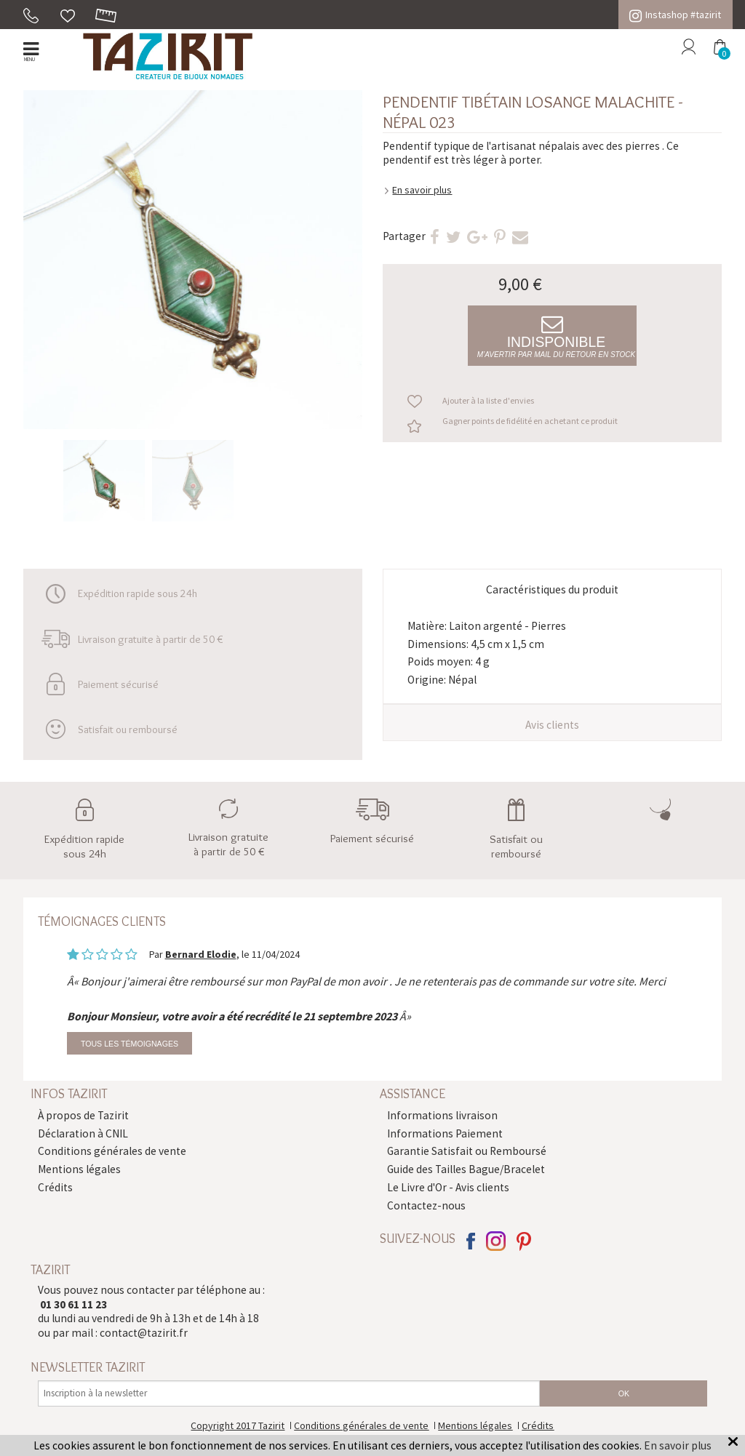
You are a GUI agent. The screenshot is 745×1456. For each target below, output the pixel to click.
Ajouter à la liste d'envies (488, 400)
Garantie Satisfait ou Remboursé (466, 1151)
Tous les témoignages (129, 1043)
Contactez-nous (426, 1205)
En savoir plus (422, 189)
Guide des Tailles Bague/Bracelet (466, 1169)
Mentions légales (79, 1169)
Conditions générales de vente (112, 1151)
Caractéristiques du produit (552, 589)
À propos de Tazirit (83, 1115)
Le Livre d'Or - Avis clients (448, 1187)
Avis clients (552, 725)
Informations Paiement (445, 1133)
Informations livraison (442, 1115)
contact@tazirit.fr (144, 1333)
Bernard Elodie (200, 954)
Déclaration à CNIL (83, 1133)
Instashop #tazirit (675, 14)
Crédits (55, 1187)
